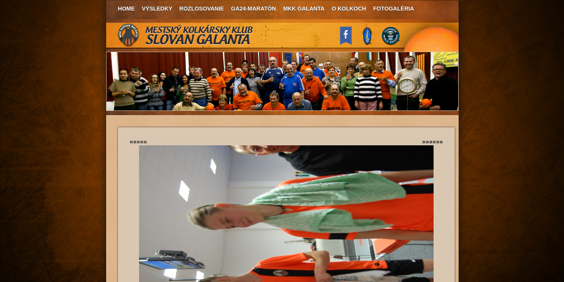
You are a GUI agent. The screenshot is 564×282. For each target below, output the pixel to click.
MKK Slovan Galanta (185, 35)
